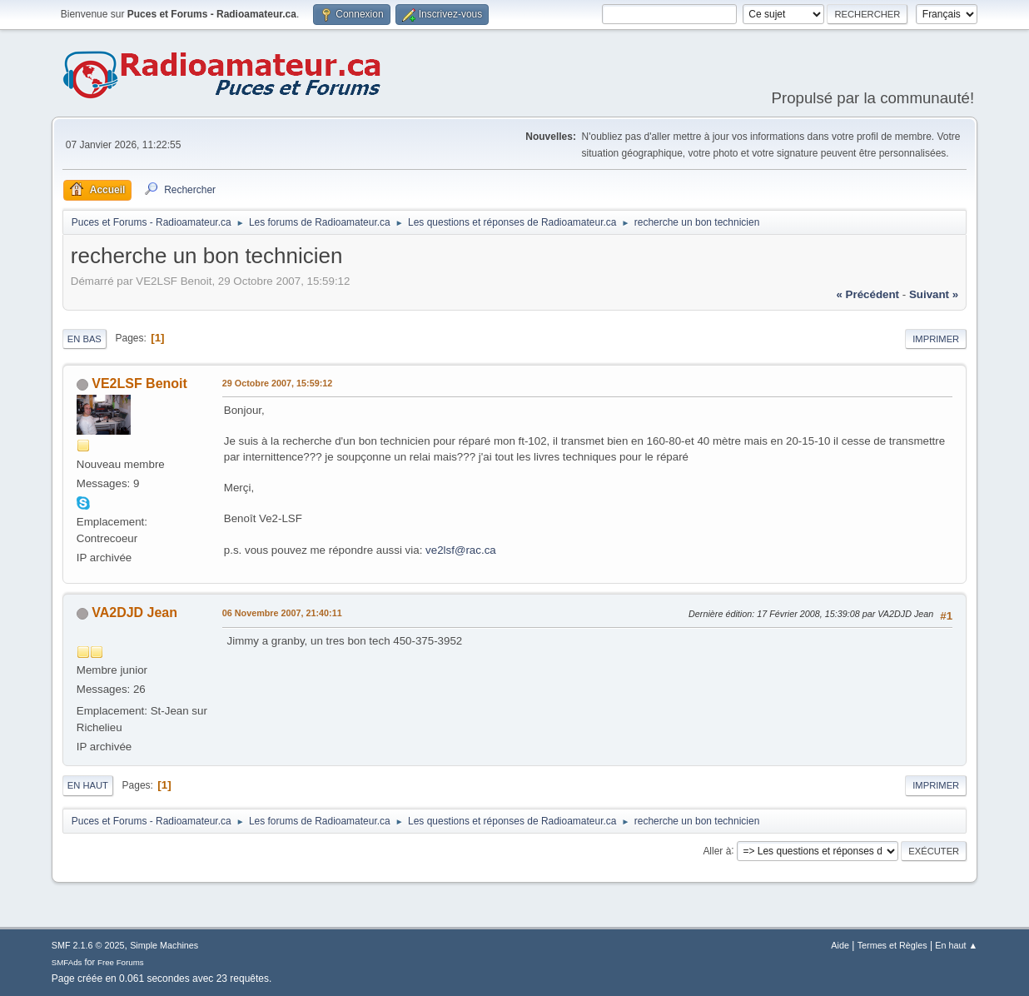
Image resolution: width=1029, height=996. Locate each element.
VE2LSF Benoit (139, 383)
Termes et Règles (892, 945)
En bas (84, 339)
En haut (87, 785)
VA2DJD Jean (134, 612)
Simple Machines (164, 945)
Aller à (717, 850)
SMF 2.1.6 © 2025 (88, 945)
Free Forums (120, 962)
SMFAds (67, 962)
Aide (840, 945)
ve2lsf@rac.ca (460, 550)
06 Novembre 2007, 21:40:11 (282, 613)
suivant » (933, 294)
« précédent (867, 294)
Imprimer (935, 339)
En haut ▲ (956, 945)
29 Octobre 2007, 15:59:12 (277, 383)
